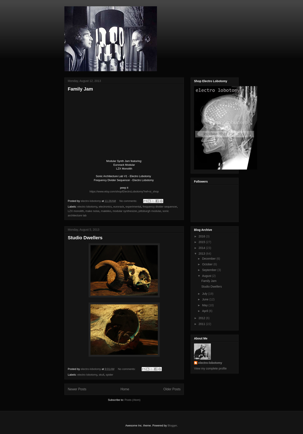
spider (109, 374)
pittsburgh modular (149, 211)
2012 (202, 318)
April (205, 311)
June (205, 299)
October (207, 264)
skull (101, 374)
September (209, 270)
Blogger (172, 425)
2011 (202, 324)
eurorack (118, 206)
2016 (202, 236)
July (205, 293)
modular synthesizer (125, 211)
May (205, 305)
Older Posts (172, 389)
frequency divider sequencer (160, 206)
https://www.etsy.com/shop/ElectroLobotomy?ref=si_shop (124, 191)
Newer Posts (77, 389)
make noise (92, 211)
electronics (105, 206)
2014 (202, 248)
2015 (202, 242)
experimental (133, 206)
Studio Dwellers (85, 237)
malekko (106, 211)
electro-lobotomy (210, 362)
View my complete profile (210, 368)
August (207, 275)
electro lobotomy (87, 206)
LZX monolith (76, 211)
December (209, 258)
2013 (202, 253)
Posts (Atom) (132, 399)
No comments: (128, 201)
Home (125, 389)
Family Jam (80, 89)
